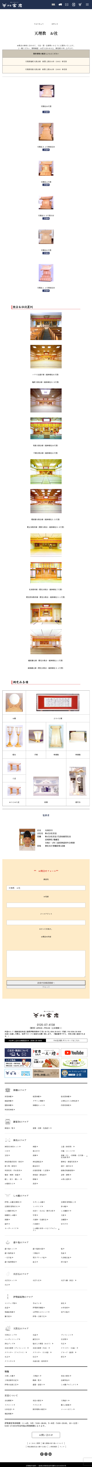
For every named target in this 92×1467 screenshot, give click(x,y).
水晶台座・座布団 (39, 1361)
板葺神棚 (36, 1096)
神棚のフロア (15, 1090)
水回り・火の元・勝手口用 (43, 1211)
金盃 (6, 1308)
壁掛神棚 (8, 1105)
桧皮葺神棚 (65, 1096)
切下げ (63, 1224)
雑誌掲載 (8, 1414)
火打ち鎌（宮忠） (68, 1280)
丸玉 (6, 1357)
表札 (62, 1303)
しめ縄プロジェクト (68, 1385)
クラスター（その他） (41, 1352)
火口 (6, 1285)
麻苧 (6, 1224)
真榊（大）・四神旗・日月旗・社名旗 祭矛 (73, 1156)
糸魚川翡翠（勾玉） (40, 1348)
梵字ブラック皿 (39, 1257)
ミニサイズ (37, 1206)
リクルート (9, 1405)
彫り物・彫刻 (10, 1166)
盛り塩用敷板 (10, 1262)
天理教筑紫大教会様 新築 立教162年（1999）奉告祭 (46, 69)
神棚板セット (38, 1105)
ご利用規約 (53, 1447)
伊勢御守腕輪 (38, 1308)
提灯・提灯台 (66, 1166)
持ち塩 (63, 1262)
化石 (34, 1357)
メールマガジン (67, 1409)
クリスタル (9, 1361)
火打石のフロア (17, 1274)
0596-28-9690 (36, 1040)
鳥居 (34, 1183)
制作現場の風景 (39, 1409)
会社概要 (8, 1400)
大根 (62, 1215)
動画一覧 (36, 1380)
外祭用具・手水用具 (12, 1170)
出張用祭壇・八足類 (40, 1170)
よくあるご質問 (34, 1443)
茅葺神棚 (8, 1096)
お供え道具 (65, 1179)
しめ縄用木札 (10, 1211)
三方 (6, 1151)
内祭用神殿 (65, 1105)
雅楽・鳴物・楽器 (11, 1175)
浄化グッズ (9, 1344)
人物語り (36, 1376)
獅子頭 (7, 1316)
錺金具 (35, 1166)
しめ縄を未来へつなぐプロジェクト (45, 1229)
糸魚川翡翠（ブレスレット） (16, 1348)
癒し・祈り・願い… (12, 1179)
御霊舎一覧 (9, 1128)
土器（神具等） (67, 1147)
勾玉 (62, 1344)
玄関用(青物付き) (11, 1206)
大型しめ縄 (9, 1376)
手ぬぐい (36, 1303)
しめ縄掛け (65, 1211)
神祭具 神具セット (12, 1147)
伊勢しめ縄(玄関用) (12, 1202)
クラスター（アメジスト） (15, 1352)
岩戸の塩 (64, 1312)
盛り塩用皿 (9, 1253)
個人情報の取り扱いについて (53, 1443)
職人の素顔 (65, 1405)
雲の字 (35, 1151)
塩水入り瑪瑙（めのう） (42, 1344)
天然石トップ (10, 1335)
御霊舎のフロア (17, 1122)
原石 (62, 1357)
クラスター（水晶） (68, 1348)
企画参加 (64, 1380)
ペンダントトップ (11, 1339)
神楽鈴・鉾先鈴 (39, 1175)
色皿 (62, 1253)
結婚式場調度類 (67, 1170)
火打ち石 (36, 1280)
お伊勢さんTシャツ (40, 1312)
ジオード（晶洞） (68, 1352)
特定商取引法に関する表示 (37, 1447)
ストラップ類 (10, 1303)
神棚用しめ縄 (10, 1215)
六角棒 (35, 1224)
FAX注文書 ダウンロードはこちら (67, 1040)
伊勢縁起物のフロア (19, 1297)
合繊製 (63, 1219)
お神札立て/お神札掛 (69, 1101)
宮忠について (11, 1395)
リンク (62, 1447)
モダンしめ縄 (38, 1202)
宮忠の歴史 (65, 1376)
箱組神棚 (8, 1101)
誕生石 (35, 1339)
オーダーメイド (11, 1228)
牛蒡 (34, 1215)
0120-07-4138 (46, 1024)
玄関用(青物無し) (67, 1202)
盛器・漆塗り (38, 1385)
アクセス (36, 1405)
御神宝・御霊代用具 (68, 1162)
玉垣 (6, 1155)
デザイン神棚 (38, 1101)
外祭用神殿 (9, 1110)
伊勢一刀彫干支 (39, 1316)
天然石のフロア (17, 1328)
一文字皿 (8, 1257)
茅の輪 (63, 1206)
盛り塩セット (10, 1249)
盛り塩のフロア (17, 1242)
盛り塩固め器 (38, 1249)
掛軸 (34, 1179)
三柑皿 (35, 1253)
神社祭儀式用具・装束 (13, 1162)
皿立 (34, 1262)
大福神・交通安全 (39, 1219)
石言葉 (63, 1339)
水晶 (34, 1335)
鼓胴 (6, 1219)
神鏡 (34, 1147)
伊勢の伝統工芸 (11, 1385)
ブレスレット (66, 1335)
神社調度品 (37, 1162)
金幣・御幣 (65, 1175)
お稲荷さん (9, 1183)
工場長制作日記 (11, 1380)
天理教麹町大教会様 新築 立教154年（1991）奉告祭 (46, 61)
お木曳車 (64, 1308)
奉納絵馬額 (9, 1312)
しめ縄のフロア (17, 1196)
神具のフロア (15, 1140)
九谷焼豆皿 (65, 1257)
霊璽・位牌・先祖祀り (41, 1128)
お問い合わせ (46, 1434)
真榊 (34, 1155)
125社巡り (9, 1409)
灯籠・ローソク (67, 1151)
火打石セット (10, 1280)
